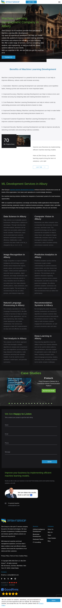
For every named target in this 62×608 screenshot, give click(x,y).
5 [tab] (20, 403)
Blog (49, 541)
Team (49, 535)
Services (35, 526)
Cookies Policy (23, 556)
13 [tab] (43, 403)
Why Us (50, 532)
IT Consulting (37, 542)
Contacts (4, 572)
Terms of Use (14, 556)
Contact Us (8, 57)
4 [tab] (17, 403)
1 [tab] (9, 403)
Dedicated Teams (38, 539)
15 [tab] (48, 403)
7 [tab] (26, 403)
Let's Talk (31, 2)
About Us (50, 529)
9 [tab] (31, 403)
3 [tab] (14, 403)
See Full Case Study (48, 390)
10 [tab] (34, 403)
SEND (49, 462)
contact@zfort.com (14, 505)
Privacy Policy (5, 556)
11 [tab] (37, 403)
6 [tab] (23, 403)
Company (51, 526)
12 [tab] (40, 403)
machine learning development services (22, 189)
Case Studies (52, 538)
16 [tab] (51, 403)
